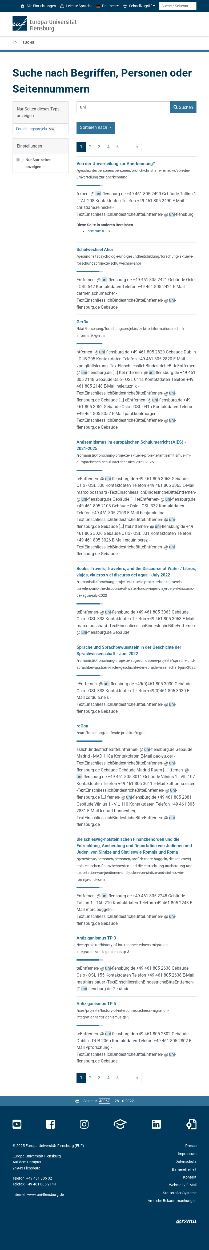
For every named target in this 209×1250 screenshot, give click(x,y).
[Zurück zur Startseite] (15, 43)
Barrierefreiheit (184, 1169)
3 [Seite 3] (99, 146)
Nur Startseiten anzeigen (38, 163)
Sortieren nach (94, 127)
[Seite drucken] (77, 1101)
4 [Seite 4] (108, 146)
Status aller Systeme (179, 1193)
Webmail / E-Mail (182, 1185)
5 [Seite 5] (117, 146)
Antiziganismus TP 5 (96, 1003)
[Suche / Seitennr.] (177, 6)
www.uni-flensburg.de (45, 1194)
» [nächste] (137, 146)
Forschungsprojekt (31, 129)
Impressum (187, 1154)
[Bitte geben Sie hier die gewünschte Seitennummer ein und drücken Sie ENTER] (104, 1101)
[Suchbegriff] (123, 107)
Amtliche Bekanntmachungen (172, 1201)
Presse (190, 1146)
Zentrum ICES (98, 231)
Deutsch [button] (106, 6)
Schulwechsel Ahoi (95, 249)
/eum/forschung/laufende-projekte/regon (111, 733)
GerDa (83, 321)
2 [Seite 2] (90, 146)
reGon (82, 725)
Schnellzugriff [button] (137, 6)
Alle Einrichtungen (38, 6)
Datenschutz (185, 1161)
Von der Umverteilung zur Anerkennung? (116, 163)
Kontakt (189, 1177)
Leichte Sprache (76, 6)
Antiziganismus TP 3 (96, 938)
